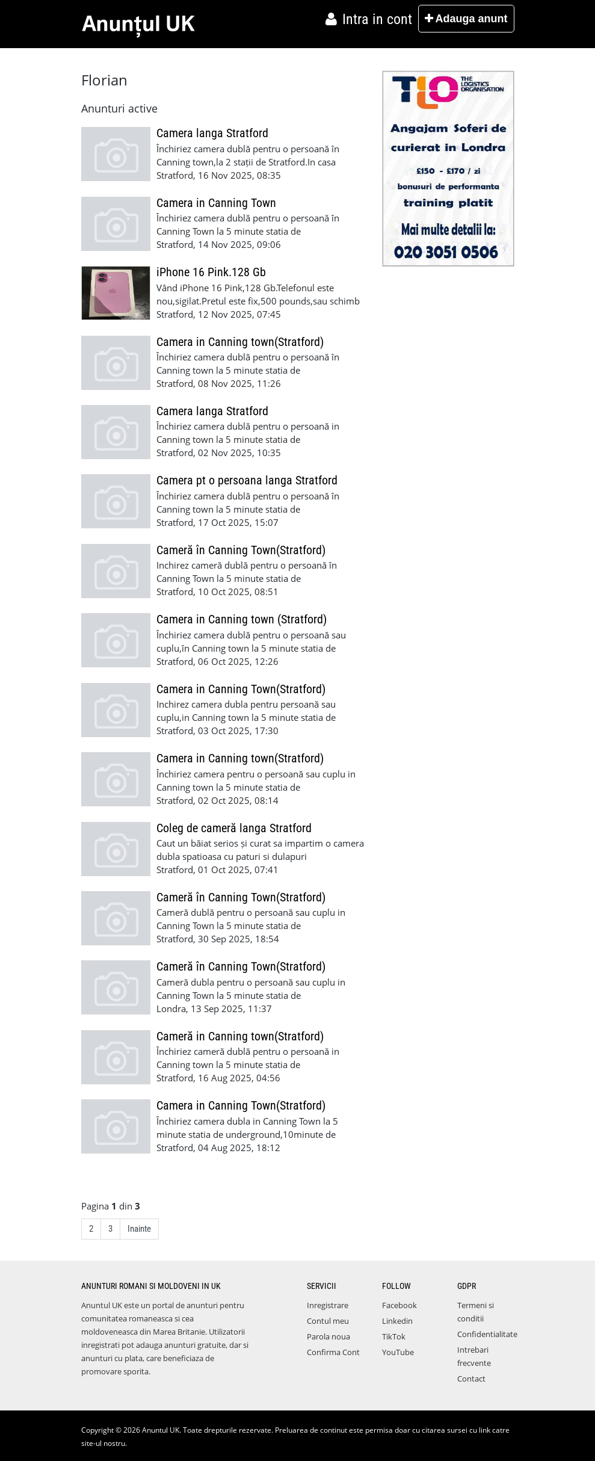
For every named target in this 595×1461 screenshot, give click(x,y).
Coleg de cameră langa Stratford (234, 828)
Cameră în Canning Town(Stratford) (240, 550)
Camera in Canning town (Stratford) (241, 619)
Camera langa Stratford (212, 133)
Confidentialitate (487, 1334)
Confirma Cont (333, 1352)
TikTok (393, 1336)
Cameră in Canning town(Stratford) (240, 1036)
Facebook (399, 1305)
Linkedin (397, 1320)
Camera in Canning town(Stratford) (240, 342)
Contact (471, 1378)
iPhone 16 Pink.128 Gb (211, 272)
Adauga (466, 19)
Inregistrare (327, 1305)
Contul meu (328, 1320)
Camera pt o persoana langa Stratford (247, 480)
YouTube (398, 1352)
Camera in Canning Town (216, 203)
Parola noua (328, 1336)
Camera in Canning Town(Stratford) (240, 689)
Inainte (139, 1228)
